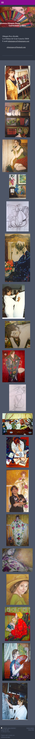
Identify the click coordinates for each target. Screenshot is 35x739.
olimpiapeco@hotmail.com (16, 47)
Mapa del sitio (5, 730)
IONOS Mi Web (5, 737)
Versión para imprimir (8, 728)
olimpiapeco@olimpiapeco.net (18, 41)
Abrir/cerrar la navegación (17, 2)
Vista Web (31, 730)
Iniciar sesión (30, 728)
